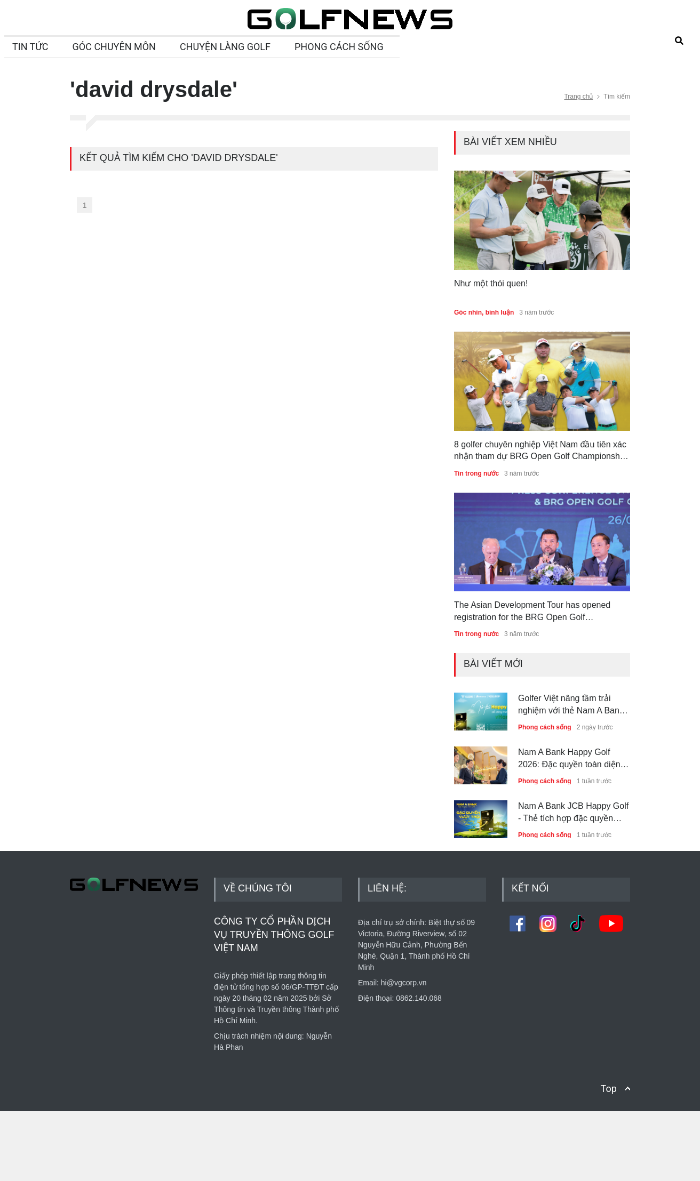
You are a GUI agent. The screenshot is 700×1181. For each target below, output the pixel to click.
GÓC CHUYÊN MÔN (114, 46)
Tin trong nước (476, 473)
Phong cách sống (544, 727)
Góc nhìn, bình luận (484, 312)
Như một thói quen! (491, 283)
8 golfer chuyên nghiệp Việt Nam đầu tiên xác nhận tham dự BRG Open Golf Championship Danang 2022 (540, 451)
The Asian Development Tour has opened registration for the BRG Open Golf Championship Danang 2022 (532, 611)
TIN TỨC (30, 46)
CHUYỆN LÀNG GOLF (225, 46)
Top (609, 1158)
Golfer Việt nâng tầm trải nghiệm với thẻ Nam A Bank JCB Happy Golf (571, 705)
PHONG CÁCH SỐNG (339, 46)
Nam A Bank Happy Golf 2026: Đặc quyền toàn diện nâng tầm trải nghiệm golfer (570, 759)
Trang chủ (578, 96)
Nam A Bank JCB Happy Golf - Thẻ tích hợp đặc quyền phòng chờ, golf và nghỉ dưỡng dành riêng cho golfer (573, 812)
